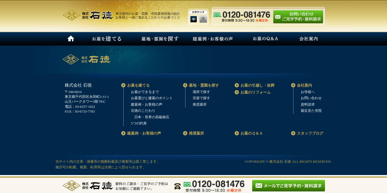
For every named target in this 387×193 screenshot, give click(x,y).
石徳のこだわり (143, 111)
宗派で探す (201, 98)
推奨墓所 (200, 104)
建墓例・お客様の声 (212, 39)
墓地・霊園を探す (159, 39)
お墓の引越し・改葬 (257, 85)
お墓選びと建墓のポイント (152, 98)
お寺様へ (308, 92)
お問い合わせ (311, 98)
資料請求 (308, 104)
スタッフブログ (310, 133)
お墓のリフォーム (256, 92)
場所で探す (201, 92)
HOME (71, 39)
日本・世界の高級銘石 (151, 117)
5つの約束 (139, 123)
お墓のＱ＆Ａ (252, 133)
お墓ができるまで (145, 92)
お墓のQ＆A (265, 39)
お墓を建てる (106, 39)
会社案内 (308, 39)
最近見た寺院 (311, 111)
